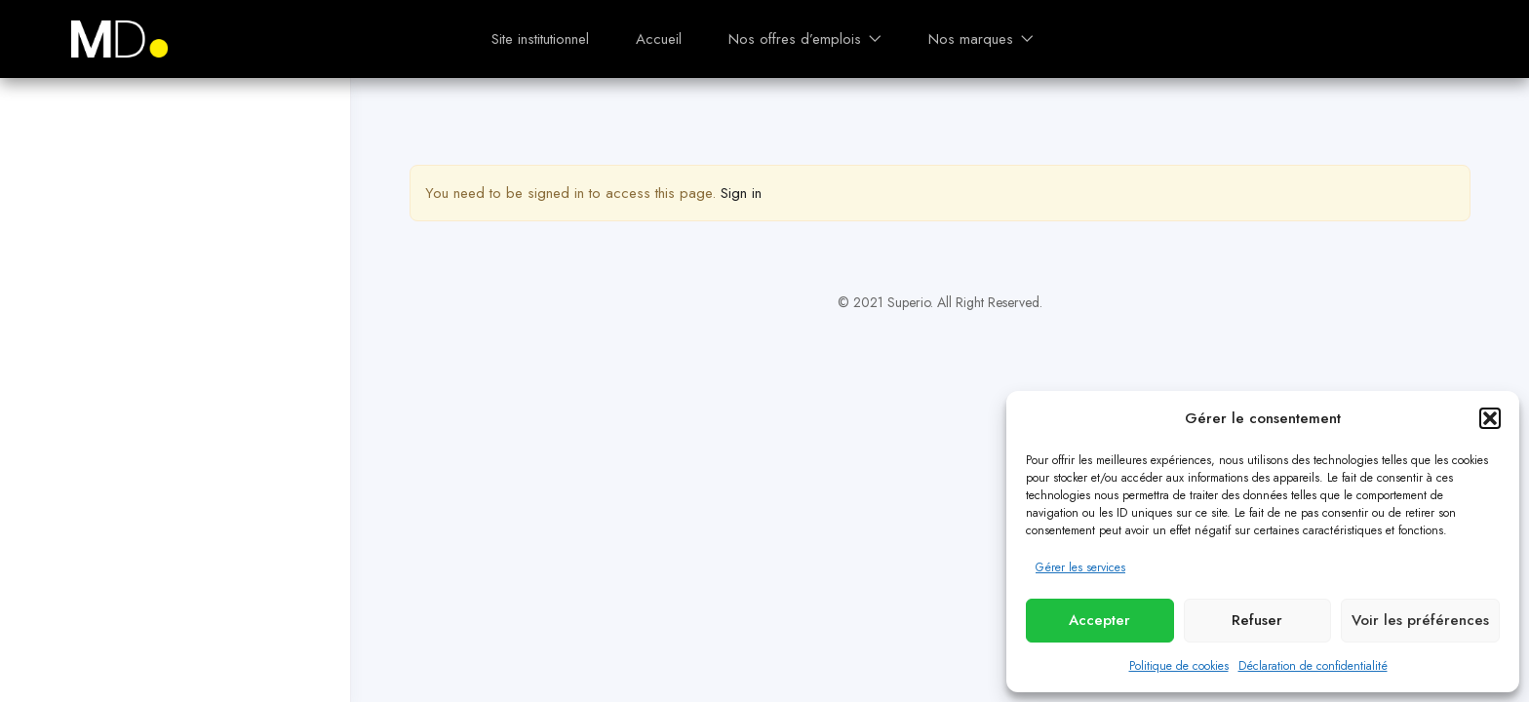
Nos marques (981, 39)
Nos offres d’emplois (805, 39)
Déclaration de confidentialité (1313, 666)
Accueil (659, 39)
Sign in (741, 193)
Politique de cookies (1179, 666)
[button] (1490, 418)
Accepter (1099, 620)
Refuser (1257, 620)
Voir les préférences (1420, 620)
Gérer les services (1080, 567)
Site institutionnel (540, 39)
